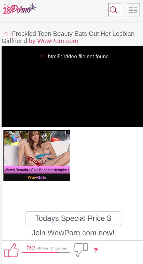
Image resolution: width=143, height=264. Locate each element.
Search (111, 11)
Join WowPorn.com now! (73, 232)
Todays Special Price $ (73, 218)
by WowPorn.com (53, 40)
